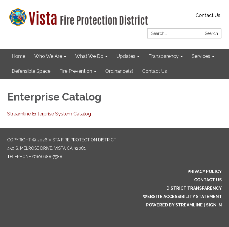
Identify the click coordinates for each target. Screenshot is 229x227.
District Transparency (194, 188)
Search (211, 33)
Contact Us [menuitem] (154, 71)
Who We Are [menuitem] (48, 56)
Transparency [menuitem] (163, 56)
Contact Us (208, 15)
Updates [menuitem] (126, 56)
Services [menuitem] (201, 56)
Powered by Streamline (174, 205)
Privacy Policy (205, 171)
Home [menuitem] (18, 56)
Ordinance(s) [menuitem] (119, 71)
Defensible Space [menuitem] (31, 71)
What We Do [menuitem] (89, 56)
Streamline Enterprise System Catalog (49, 114)
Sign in (214, 205)
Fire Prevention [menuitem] (75, 71)
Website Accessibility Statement (182, 196)
